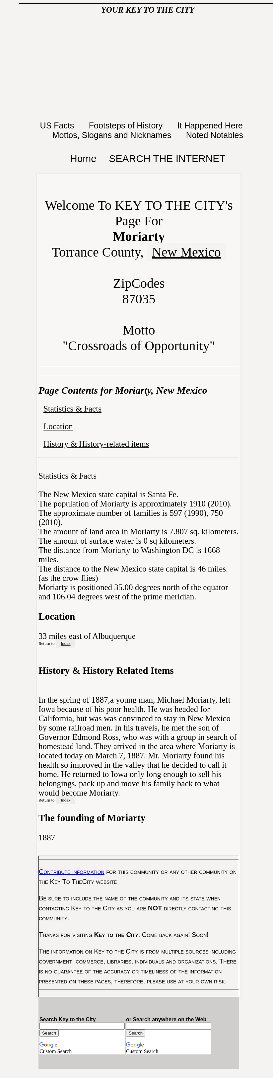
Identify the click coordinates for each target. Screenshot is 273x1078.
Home (83, 158)
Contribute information (71, 871)
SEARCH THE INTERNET (167, 158)
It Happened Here (211, 125)
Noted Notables (214, 135)
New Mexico (186, 252)
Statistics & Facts (72, 408)
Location (58, 426)
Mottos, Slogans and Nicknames (112, 135)
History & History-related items (96, 443)
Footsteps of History (127, 125)
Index (66, 643)
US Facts (58, 125)
